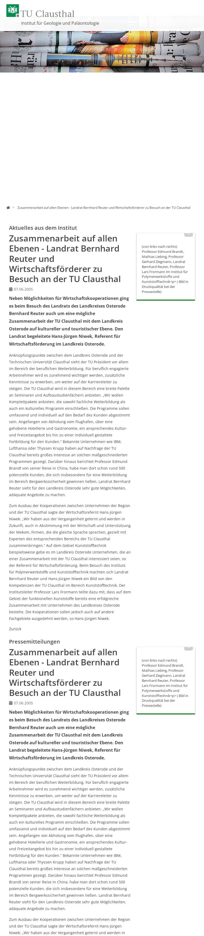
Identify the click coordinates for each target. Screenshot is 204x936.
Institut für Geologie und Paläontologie (60, 23)
